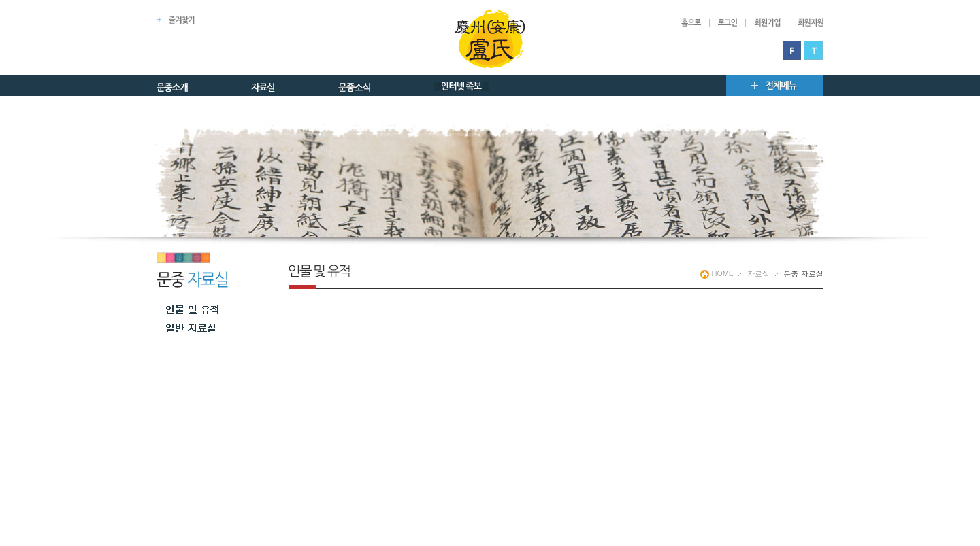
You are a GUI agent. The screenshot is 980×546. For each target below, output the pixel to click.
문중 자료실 (803, 274)
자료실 (758, 274)
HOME (717, 273)
